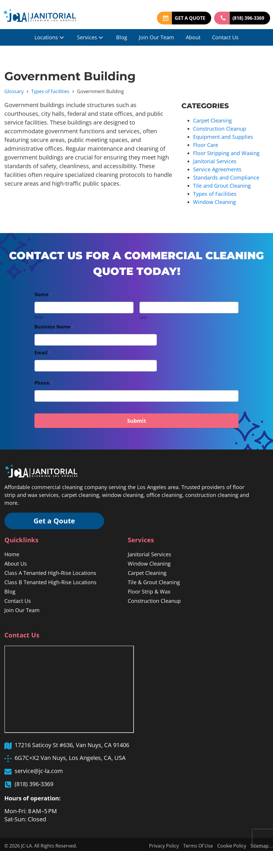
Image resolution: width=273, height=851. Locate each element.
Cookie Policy (231, 843)
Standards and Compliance (226, 175)
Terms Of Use (198, 843)
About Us (15, 560)
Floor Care (205, 143)
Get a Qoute (55, 518)
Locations (49, 37)
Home (11, 551)
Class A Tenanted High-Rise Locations (50, 569)
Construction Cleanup (219, 128)
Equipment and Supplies (223, 135)
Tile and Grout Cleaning (222, 183)
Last (143, 314)
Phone (43, 380)
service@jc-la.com (39, 768)
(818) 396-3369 (248, 18)
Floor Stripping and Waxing (226, 151)
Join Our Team (156, 37)
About (193, 37)
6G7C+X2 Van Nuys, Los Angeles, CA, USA (70, 755)
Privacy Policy (164, 843)
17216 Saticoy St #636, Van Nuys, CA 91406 (72, 742)
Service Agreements (217, 167)
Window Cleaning (214, 198)
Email (42, 349)
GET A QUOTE (190, 18)
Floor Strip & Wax (149, 588)
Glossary (14, 91)
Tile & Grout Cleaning (154, 579)
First (38, 314)
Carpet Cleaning (212, 120)
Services (90, 37)
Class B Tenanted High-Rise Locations (50, 579)
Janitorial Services (215, 159)
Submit (136, 417)
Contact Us (225, 37)
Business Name (54, 323)
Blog (121, 37)
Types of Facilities (50, 91)
